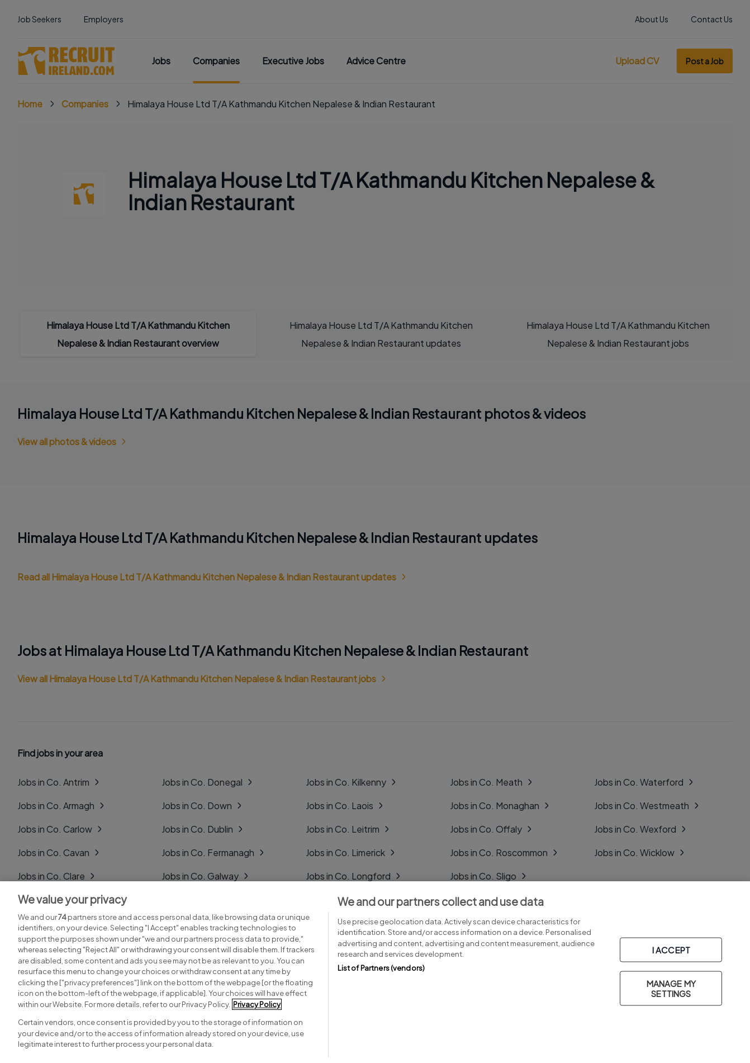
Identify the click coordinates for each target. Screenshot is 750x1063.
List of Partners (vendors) (381, 967)
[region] (375, 972)
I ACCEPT (671, 949)
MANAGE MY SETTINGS (671, 988)
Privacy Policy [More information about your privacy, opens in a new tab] (257, 1004)
